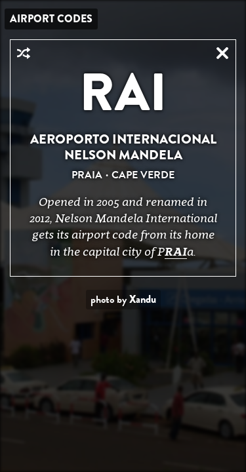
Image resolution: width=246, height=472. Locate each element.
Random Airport (23, 53)
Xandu (142, 299)
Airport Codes (51, 18)
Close (222, 53)
